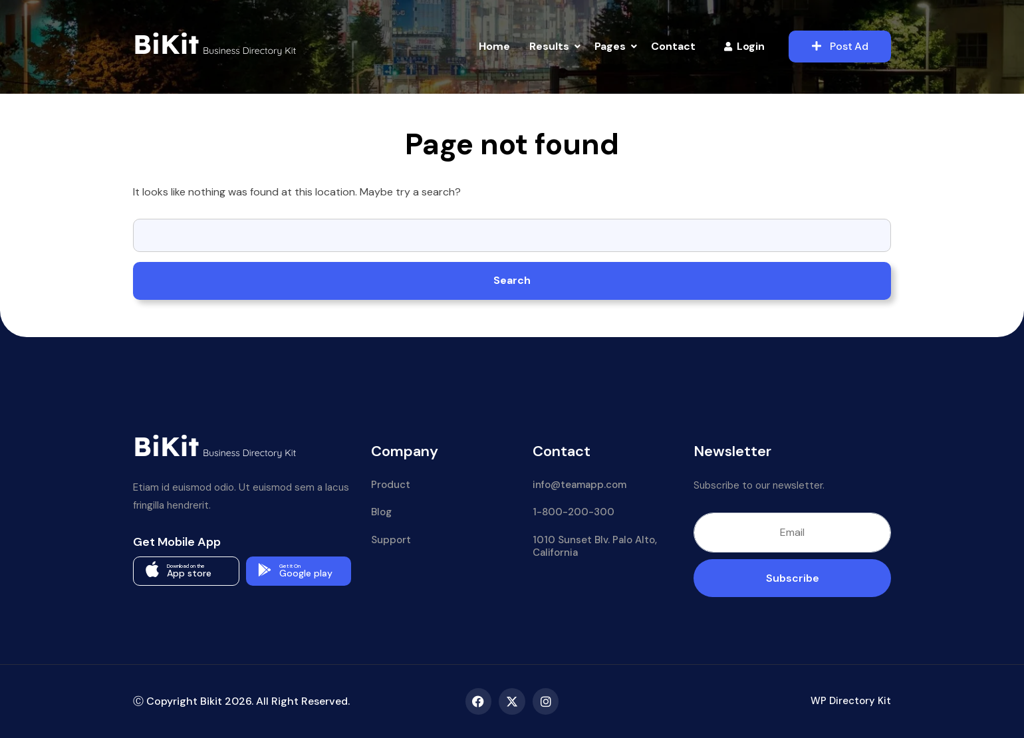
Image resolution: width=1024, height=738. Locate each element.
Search (512, 280)
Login (744, 46)
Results (549, 46)
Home (494, 46)
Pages (610, 46)
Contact (673, 46)
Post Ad (840, 46)
